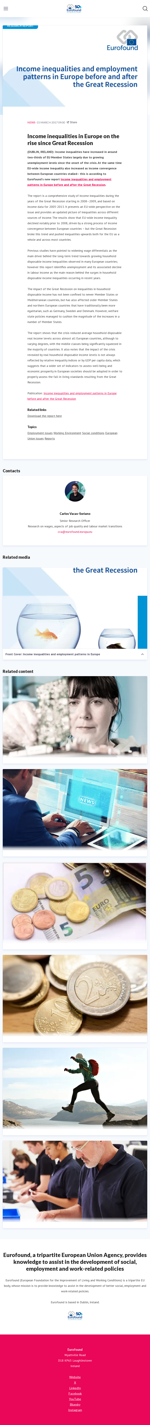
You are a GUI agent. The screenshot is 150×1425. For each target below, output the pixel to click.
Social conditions (93, 433)
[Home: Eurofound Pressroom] (73, 8)
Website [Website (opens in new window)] (75, 1377)
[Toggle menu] (6, 8)
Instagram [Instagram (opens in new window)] (75, 1410)
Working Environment (67, 433)
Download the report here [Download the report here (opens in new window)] (44, 416)
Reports (50, 438)
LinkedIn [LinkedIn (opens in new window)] (75, 1388)
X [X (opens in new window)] (75, 1382)
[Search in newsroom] (145, 8)
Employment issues (40, 433)
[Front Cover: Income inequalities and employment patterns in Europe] (75, 608)
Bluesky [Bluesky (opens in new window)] (75, 1404)
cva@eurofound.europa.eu (75, 532)
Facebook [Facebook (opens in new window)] (75, 1393)
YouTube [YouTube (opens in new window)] (75, 1399)
